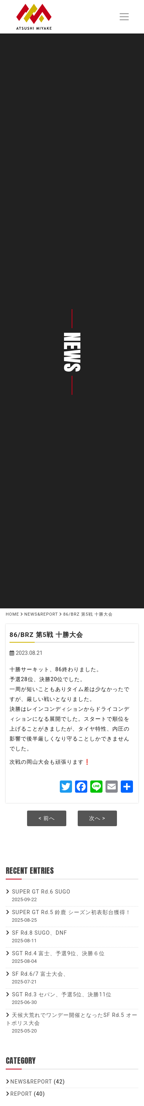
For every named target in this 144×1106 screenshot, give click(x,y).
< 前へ (46, 818)
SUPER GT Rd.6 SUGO (41, 892)
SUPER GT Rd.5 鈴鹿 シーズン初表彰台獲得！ (71, 912)
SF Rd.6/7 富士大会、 (40, 974)
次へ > (97, 818)
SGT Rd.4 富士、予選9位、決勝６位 (58, 953)
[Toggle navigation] (124, 16)
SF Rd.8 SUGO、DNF (39, 933)
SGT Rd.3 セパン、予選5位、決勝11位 (62, 994)
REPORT (21, 1094)
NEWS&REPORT (31, 1082)
